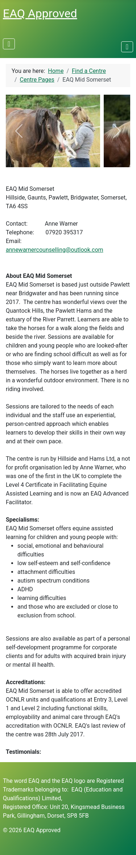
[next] (116, 131)
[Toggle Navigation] (9, 43)
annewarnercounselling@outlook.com (54, 249)
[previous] (19, 131)
